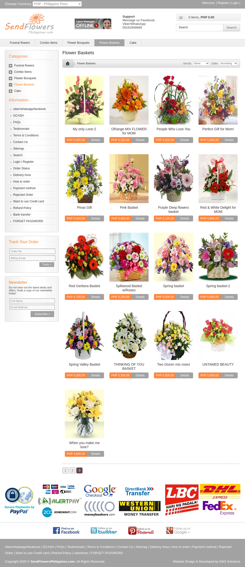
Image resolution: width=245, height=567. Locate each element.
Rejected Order (23, 194)
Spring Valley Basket (84, 364)
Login (234, 3)
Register (223, 3)
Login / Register (23, 162)
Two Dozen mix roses (173, 364)
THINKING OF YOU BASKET (129, 366)
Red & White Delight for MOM (218, 210)
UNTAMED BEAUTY (218, 364)
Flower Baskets (109, 42)
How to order (21, 181)
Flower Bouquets (78, 42)
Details (95, 140)
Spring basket (173, 286)
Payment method (24, 188)
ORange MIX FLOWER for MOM (129, 131)
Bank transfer (22, 214)
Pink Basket (129, 207)
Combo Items (48, 42)
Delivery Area (22, 175)
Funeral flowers (20, 42)
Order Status (21, 168)
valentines (81, 553)
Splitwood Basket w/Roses (129, 288)
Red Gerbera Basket (84, 286)
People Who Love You (173, 129)
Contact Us (20, 142)
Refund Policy (22, 208)
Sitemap (18, 148)
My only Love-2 (84, 129)
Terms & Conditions (26, 135)
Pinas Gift (84, 207)
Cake (132, 42)
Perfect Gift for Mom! (218, 129)
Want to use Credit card (28, 201)
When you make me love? (84, 445)
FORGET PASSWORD (28, 221)
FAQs (17, 122)
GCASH (18, 115)
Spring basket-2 (218, 286)
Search (18, 155)
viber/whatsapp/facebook (29, 109)
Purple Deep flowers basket (173, 210)
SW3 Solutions (229, 561)
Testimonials (21, 129)
